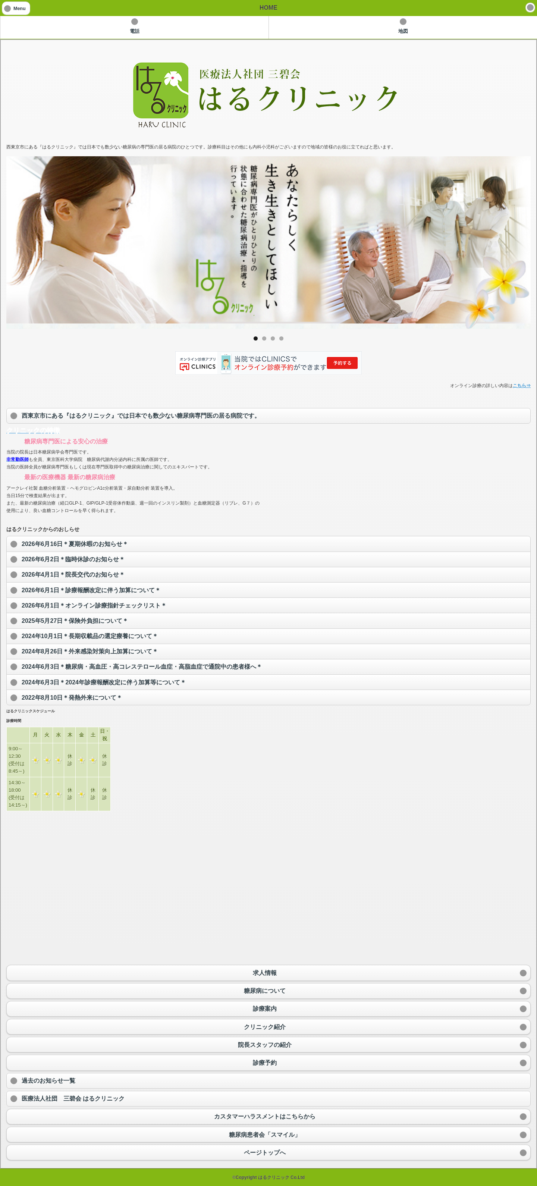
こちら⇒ (522, 385)
